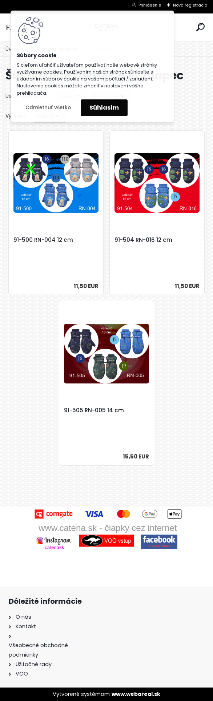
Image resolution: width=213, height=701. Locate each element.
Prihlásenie (149, 5)
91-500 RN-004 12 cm (43, 240)
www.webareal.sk (136, 694)
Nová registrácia (190, 5)
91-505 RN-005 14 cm (94, 410)
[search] (200, 27)
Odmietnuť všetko (48, 107)
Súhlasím (104, 107)
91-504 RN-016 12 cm (143, 240)
